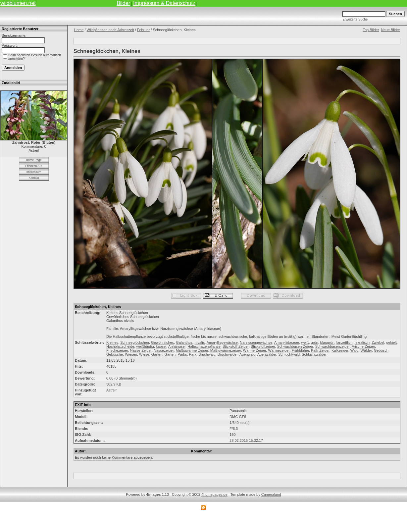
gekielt (391, 342)
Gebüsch (381, 350)
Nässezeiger (164, 350)
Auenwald (247, 354)
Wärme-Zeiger (254, 350)
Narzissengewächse (256, 342)
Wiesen (131, 354)
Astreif (111, 390)
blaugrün (327, 342)
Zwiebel (378, 342)
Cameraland (271, 494)
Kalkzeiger (339, 350)
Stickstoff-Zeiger (236, 346)
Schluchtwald (289, 354)
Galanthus (184, 342)
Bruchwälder (228, 354)
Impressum (33, 172)
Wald (354, 350)
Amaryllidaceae (286, 342)
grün (314, 342)
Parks (182, 354)
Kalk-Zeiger (320, 350)
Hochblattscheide (120, 346)
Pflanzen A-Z (33, 166)
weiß (305, 342)
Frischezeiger (117, 350)
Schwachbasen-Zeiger (295, 346)
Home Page (34, 160)
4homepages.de (214, 494)
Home (78, 30)
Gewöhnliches (162, 342)
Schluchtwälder (314, 354)
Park (192, 354)
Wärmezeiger (278, 350)
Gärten (170, 354)
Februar (143, 30)
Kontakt (34, 178)
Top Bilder (371, 30)
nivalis (200, 342)
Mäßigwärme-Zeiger (192, 350)
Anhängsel (176, 346)
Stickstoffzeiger (263, 346)
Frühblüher (300, 350)
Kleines (112, 342)
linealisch (362, 342)
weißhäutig (145, 346)
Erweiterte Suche (355, 19)
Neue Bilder (390, 30)
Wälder (366, 350)
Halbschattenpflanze (204, 346)
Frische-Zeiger (363, 346)
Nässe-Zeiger (140, 350)
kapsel (161, 346)
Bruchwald (206, 354)
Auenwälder (267, 354)
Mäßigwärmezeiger (225, 350)
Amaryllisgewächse (222, 342)
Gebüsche (114, 354)
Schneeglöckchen (134, 342)
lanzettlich (344, 342)
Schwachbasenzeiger (332, 346)
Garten (157, 354)
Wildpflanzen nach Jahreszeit (110, 30)
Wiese (144, 354)
